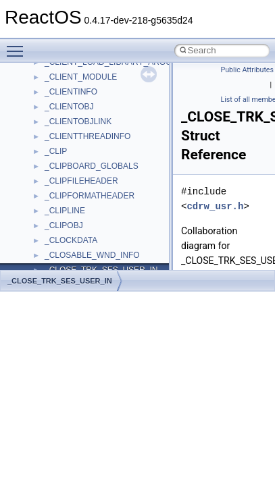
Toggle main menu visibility (18, 45)
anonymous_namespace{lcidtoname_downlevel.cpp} (139, 151)
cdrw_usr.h (214, 206)
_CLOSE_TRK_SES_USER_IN (59, 281)
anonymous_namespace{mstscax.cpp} (114, 166)
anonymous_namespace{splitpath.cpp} (114, 210)
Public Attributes (247, 69)
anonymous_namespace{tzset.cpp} (108, 255)
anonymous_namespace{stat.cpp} (106, 225)
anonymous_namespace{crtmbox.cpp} (113, 77)
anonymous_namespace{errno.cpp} (108, 92)
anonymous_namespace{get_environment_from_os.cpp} (146, 106)
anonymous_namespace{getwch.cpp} (112, 136)
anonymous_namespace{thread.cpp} (110, 240)
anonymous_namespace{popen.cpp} (110, 195)
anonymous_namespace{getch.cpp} (109, 121)
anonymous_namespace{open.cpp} (108, 181)
